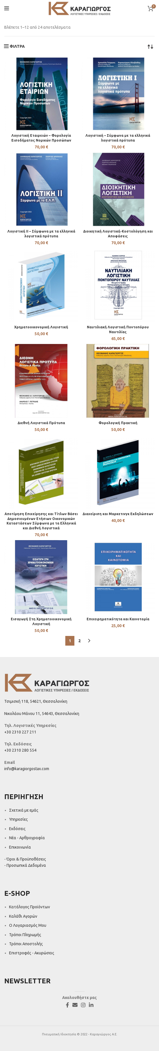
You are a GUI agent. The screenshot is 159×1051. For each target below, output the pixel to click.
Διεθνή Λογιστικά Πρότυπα (41, 423)
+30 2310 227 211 (20, 732)
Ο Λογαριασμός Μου (27, 925)
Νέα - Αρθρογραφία (27, 838)
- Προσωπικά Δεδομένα (25, 865)
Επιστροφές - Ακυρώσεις (31, 953)
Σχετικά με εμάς (23, 810)
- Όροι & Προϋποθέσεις (25, 859)
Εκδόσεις (17, 828)
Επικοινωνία (20, 847)
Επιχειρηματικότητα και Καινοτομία (118, 619)
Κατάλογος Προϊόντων (29, 907)
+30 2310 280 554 (20, 750)
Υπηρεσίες (18, 819)
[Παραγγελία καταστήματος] (150, 46)
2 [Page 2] (79, 641)
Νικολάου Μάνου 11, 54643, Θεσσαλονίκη (41, 713)
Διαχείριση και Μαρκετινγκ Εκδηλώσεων (118, 514)
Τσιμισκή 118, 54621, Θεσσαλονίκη (35, 701)
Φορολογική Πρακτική (118, 423)
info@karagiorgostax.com (26, 768)
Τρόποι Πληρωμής (25, 934)
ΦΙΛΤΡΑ (17, 46)
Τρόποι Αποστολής (26, 944)
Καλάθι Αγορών (23, 916)
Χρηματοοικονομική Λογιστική (41, 327)
